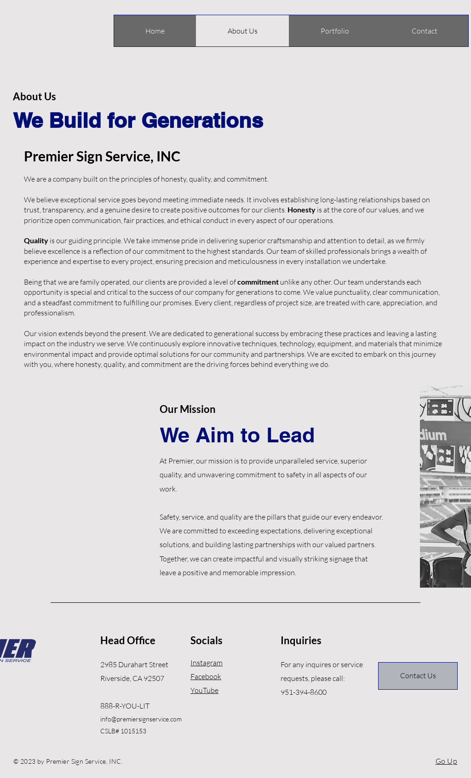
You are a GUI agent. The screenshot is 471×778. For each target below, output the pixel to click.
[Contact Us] (418, 676)
